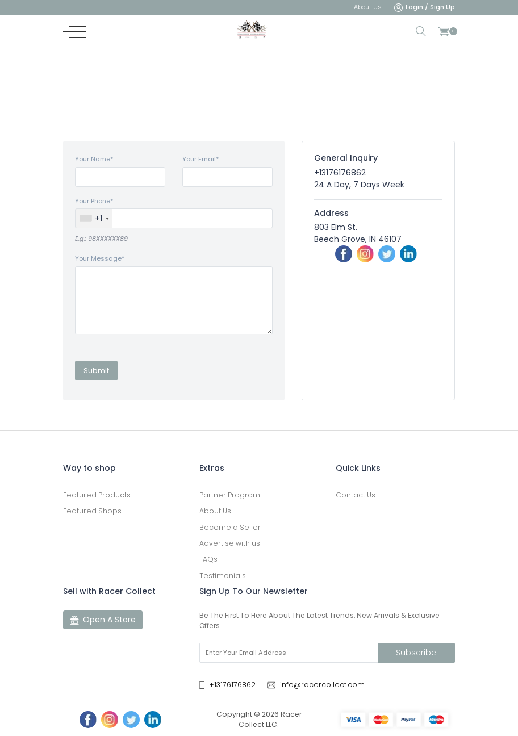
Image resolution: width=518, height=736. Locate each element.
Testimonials (222, 575)
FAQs (208, 559)
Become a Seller (230, 527)
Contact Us (355, 495)
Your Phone (94, 201)
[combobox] (94, 218)
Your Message (99, 258)
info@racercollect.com (322, 684)
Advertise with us (229, 543)
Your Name (94, 159)
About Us (215, 511)
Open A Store (103, 620)
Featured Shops (92, 511)
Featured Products (97, 495)
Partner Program (229, 495)
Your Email (200, 159)
